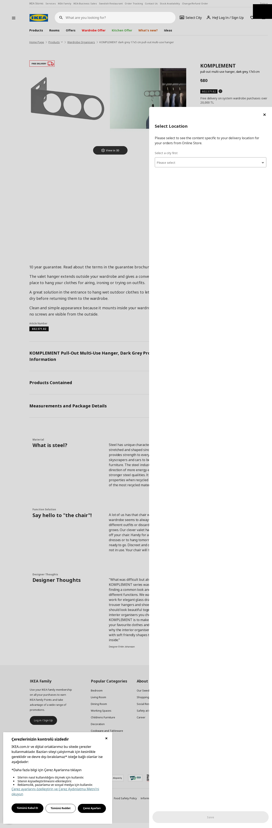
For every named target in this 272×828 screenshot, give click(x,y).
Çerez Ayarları (92, 808)
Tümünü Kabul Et (27, 808)
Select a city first (188, 46)
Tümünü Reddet (61, 808)
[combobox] (221, 55)
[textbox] (221, 56)
